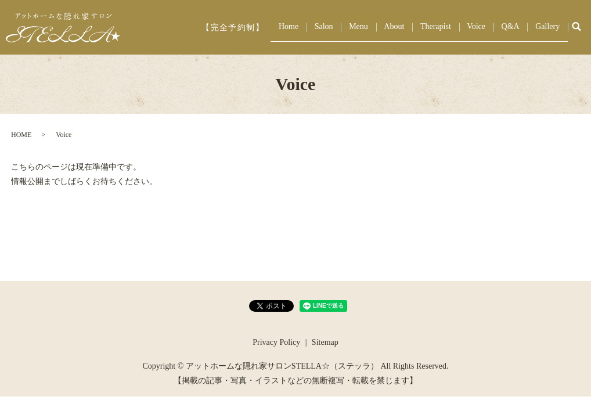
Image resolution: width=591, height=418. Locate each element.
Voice (491, 27)
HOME (21, 135)
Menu (392, 27)
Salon (364, 27)
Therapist (457, 27)
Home (335, 27)
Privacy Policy (276, 342)
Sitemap (325, 342)
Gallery (551, 27)
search (576, 27)
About (422, 27)
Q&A (520, 27)
